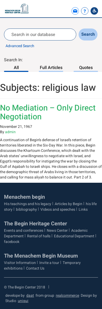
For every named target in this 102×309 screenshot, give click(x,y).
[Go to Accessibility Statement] (94, 11)
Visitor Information (20, 263)
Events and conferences (23, 230)
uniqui (23, 301)
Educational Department (74, 236)
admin (10, 132)
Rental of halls (38, 236)
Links (83, 209)
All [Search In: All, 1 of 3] (16, 67)
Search (88, 34)
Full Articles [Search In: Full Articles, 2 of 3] (51, 67)
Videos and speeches (57, 209)
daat (30, 295)
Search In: (13, 60)
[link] (74, 11)
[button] (65, 11)
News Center (57, 230)
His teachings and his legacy (27, 204)
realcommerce (67, 295)
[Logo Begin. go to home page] (17, 9)
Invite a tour (49, 263)
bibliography (26, 209)
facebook (11, 242)
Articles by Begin (68, 204)
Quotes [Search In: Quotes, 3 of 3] (86, 67)
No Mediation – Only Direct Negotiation (48, 112)
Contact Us (35, 268)
